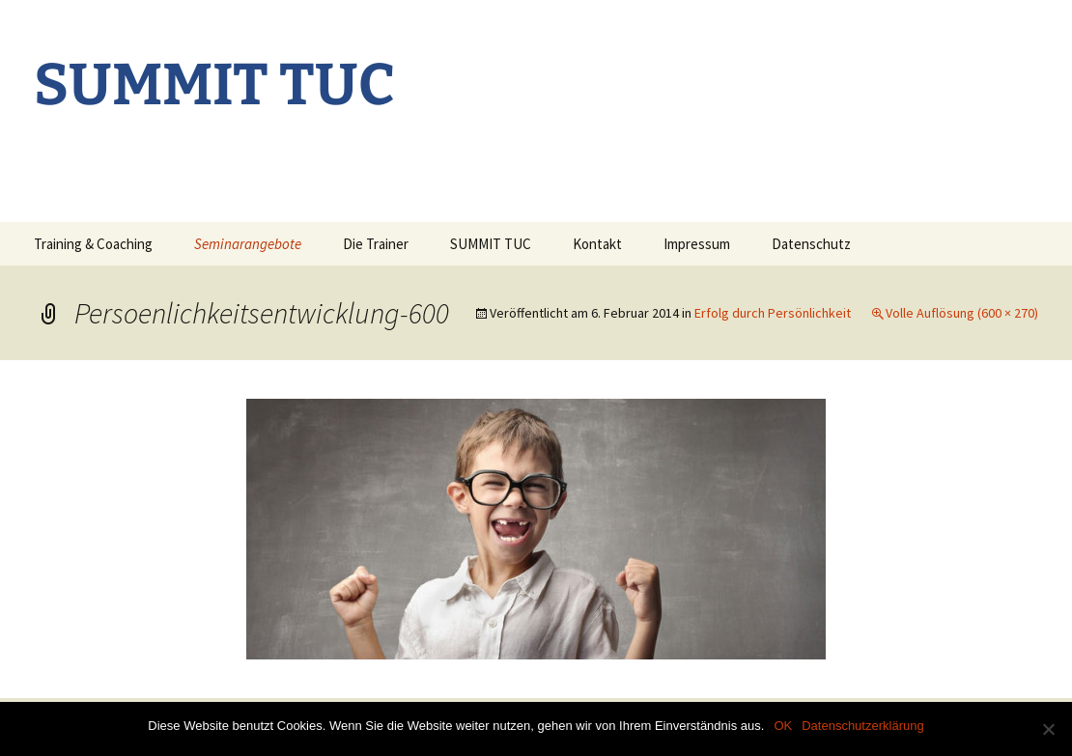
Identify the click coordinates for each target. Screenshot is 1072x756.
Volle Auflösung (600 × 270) (962, 313)
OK (783, 725)
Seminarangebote (247, 244)
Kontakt (597, 244)
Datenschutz (811, 244)
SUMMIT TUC (490, 244)
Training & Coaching (93, 244)
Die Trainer (376, 244)
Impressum (696, 244)
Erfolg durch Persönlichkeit (772, 313)
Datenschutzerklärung (862, 725)
